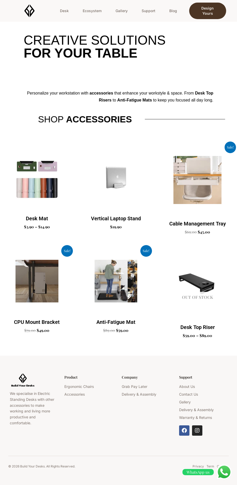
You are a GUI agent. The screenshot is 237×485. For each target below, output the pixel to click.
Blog (173, 11)
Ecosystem (92, 11)
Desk (64, 11)
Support (148, 11)
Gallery (122, 11)
